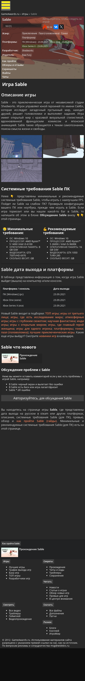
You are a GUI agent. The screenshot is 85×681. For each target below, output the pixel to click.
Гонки (68, 38)
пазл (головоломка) (27, 351)
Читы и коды (56, 601)
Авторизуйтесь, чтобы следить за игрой (60, 23)
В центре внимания (60, 630)
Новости (54, 618)
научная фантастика (68, 340)
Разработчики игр (20, 609)
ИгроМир (54, 665)
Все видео (16, 642)
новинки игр (71, 355)
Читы (7, 86)
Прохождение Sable (30, 381)
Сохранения (56, 606)
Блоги (52, 659)
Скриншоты (11, 77)
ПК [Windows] (31, 47)
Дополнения (56, 644)
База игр (15, 604)
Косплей (54, 662)
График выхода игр (21, 601)
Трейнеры (55, 604)
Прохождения (57, 598)
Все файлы (55, 642)
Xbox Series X (30, 52)
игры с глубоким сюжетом (31, 340)
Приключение (31, 38)
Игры (25, 15)
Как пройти (10, 68)
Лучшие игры (18, 598)
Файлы (8, 82)
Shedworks (29, 57)
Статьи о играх (58, 621)
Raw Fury (28, 61)
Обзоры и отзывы (14, 73)
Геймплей (16, 647)
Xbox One (58, 47)
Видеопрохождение (21, 650)
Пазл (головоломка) (51, 38)
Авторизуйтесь (24, 425)
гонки (6, 351)
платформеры (73, 348)
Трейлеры (16, 644)
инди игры (9, 344)
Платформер (30, 43)
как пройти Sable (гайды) (36, 450)
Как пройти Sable (12, 573)
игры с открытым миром (37, 344)
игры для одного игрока (43, 348)
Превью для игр (58, 627)
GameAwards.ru (11, 15)
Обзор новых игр (59, 624)
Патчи (53, 647)
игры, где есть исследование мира (36, 336)
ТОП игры (52, 333)
